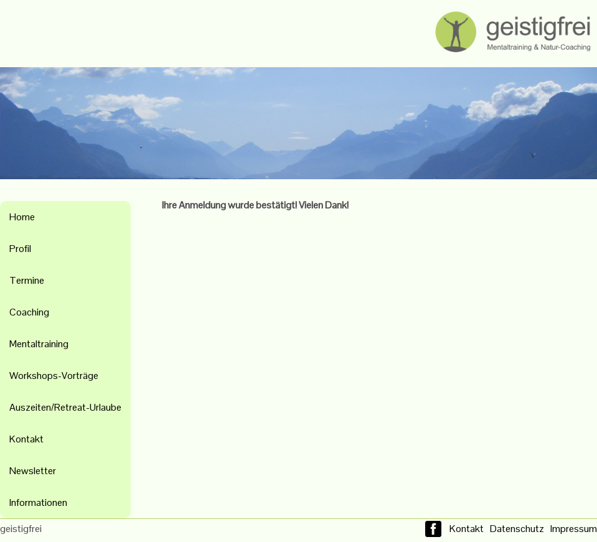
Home (22, 216)
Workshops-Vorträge (53, 375)
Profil (20, 248)
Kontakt (26, 439)
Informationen (38, 502)
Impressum (573, 528)
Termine (26, 280)
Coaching (29, 312)
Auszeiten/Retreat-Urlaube (65, 407)
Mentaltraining (38, 343)
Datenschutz (517, 528)
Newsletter (32, 470)
